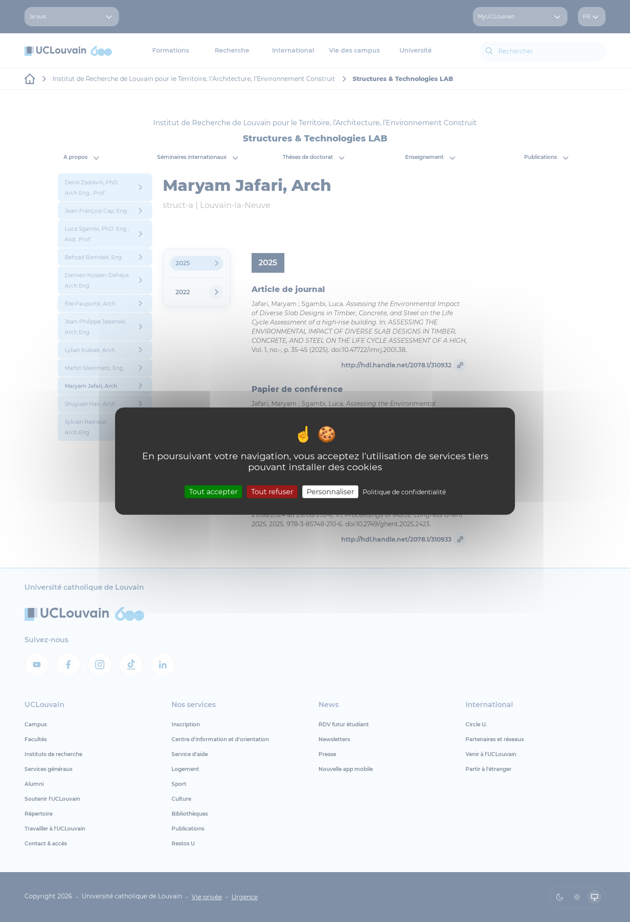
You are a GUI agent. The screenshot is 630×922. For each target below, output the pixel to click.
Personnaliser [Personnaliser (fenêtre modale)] (330, 491)
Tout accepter (213, 491)
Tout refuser (272, 491)
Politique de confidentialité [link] (404, 492)
